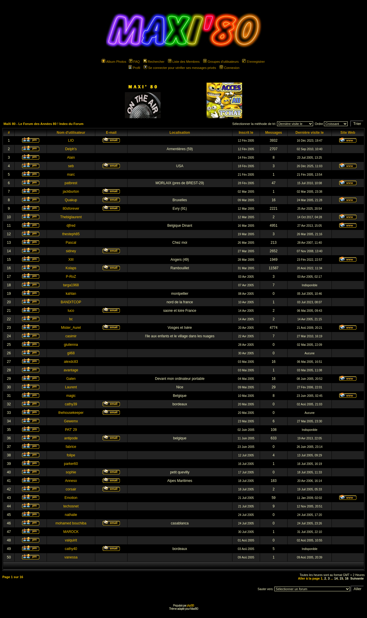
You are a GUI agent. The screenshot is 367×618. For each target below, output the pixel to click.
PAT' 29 (71, 430)
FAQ (134, 61)
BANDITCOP (71, 302)
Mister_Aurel (71, 328)
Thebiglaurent (70, 217)
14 (336, 578)
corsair (71, 489)
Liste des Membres (184, 61)
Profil (134, 68)
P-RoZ (71, 277)
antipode (71, 438)
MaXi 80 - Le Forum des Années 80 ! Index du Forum (44, 124)
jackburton (71, 191)
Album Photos (114, 61)
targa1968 (71, 285)
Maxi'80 (194, 608)
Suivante (357, 578)
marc (71, 174)
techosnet (71, 506)
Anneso (71, 481)
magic (71, 396)
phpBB (190, 605)
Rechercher (153, 61)
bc (71, 319)
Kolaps (71, 268)
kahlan (71, 294)
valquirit (71, 540)
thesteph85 (70, 234)
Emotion (70, 498)
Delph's (71, 149)
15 (341, 578)
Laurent (71, 387)
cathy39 (71, 404)
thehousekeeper (71, 413)
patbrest (70, 183)
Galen (71, 379)
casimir (71, 336)
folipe (71, 455)
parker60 (71, 464)
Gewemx (71, 421)
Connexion (229, 68)
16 (347, 578)
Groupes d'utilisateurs (221, 61)
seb (71, 166)
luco (71, 311)
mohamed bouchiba (70, 523)
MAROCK (71, 532)
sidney (71, 251)
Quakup (71, 200)
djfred (71, 226)
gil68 (70, 353)
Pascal (71, 243)
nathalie (71, 515)
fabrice (71, 447)
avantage (71, 370)
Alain (71, 157)
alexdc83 (71, 362)
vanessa (71, 557)
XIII (71, 260)
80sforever (71, 208)
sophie (71, 472)
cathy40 (71, 549)
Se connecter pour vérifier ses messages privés (180, 68)
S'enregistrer (253, 61)
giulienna (71, 345)
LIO (71, 140)
